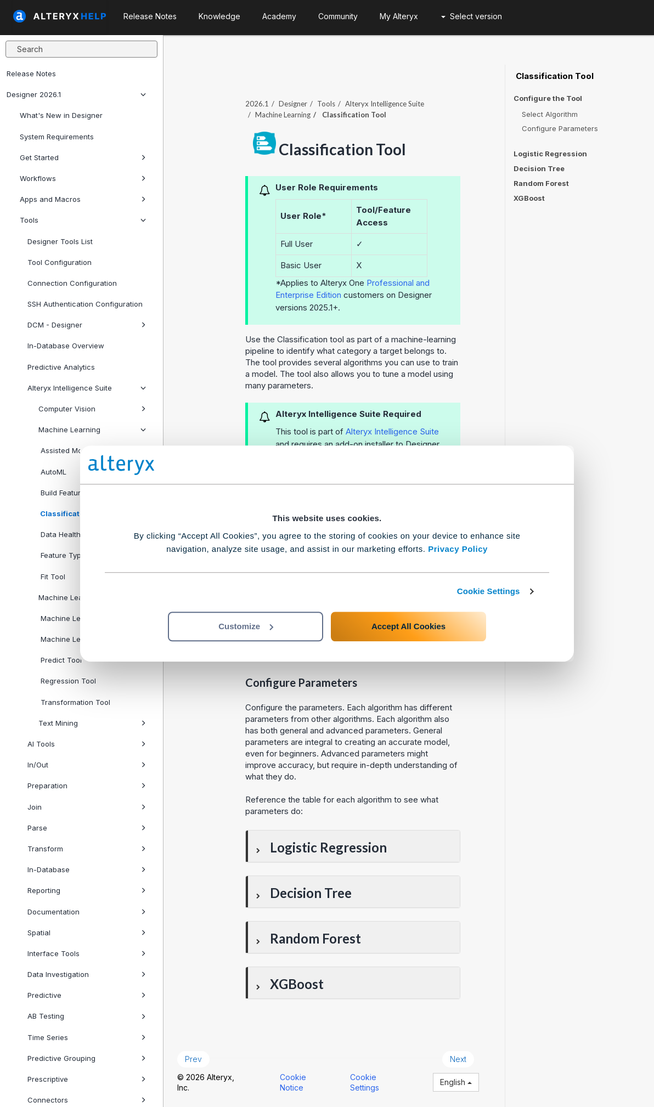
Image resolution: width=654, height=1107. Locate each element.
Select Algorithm (550, 114)
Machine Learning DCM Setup (89, 597)
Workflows (83, 178)
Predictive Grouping (86, 1058)
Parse (86, 827)
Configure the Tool (548, 98)
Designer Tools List (60, 241)
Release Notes (31, 73)
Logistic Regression (550, 153)
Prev (193, 1059)
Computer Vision (92, 408)
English (456, 1082)
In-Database (86, 869)
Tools (83, 220)
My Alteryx (399, 16)
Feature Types (63, 555)
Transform (86, 848)
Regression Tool (67, 680)
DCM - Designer (86, 324)
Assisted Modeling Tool (92, 450)
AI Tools (86, 743)
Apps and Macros (83, 199)
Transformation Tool (74, 702)
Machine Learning (92, 429)
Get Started (83, 157)
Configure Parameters (560, 128)
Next (458, 1059)
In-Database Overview (65, 345)
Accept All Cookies (408, 626)
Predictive (86, 995)
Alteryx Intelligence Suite (86, 387)
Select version (471, 16)
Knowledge (219, 16)
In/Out (86, 764)
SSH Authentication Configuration (85, 304)
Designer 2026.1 (76, 94)
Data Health (59, 534)
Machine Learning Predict (83, 618)
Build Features (63, 492)
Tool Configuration (59, 262)
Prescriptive (86, 1079)
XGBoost (529, 198)
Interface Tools (86, 953)
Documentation (86, 911)
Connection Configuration (72, 283)
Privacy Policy (458, 549)
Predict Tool (60, 660)
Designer (293, 103)
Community (338, 16)
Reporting (86, 890)
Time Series (86, 1037)
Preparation (86, 785)
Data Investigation (86, 974)
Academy (279, 16)
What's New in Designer (61, 115)
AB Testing (86, 1016)
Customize (245, 626)
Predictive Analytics (61, 367)
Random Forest (541, 183)
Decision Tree (539, 168)
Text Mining (92, 723)
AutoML (52, 471)
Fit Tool (51, 576)
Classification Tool (73, 513)
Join (86, 807)
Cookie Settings (488, 591)
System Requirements (57, 136)
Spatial (86, 932)
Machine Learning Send (80, 639)
